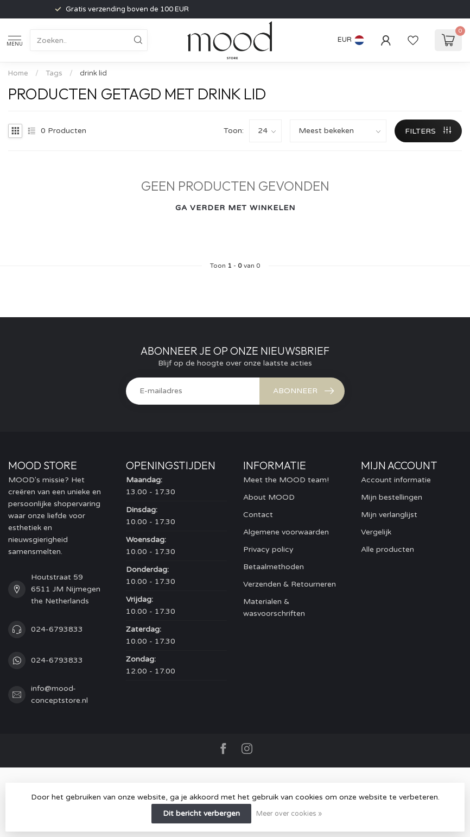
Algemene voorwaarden (286, 532)
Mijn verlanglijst (389, 514)
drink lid (93, 73)
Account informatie (396, 479)
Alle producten (387, 549)
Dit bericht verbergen (201, 813)
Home (18, 73)
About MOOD (269, 497)
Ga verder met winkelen (235, 207)
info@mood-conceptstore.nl (59, 694)
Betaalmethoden (273, 566)
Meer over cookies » (289, 813)
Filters (428, 131)
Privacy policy (268, 549)
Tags (54, 73)
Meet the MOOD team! (286, 479)
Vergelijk (376, 532)
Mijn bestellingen (391, 497)
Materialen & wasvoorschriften (274, 607)
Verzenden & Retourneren (289, 584)
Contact (258, 514)
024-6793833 (57, 629)
